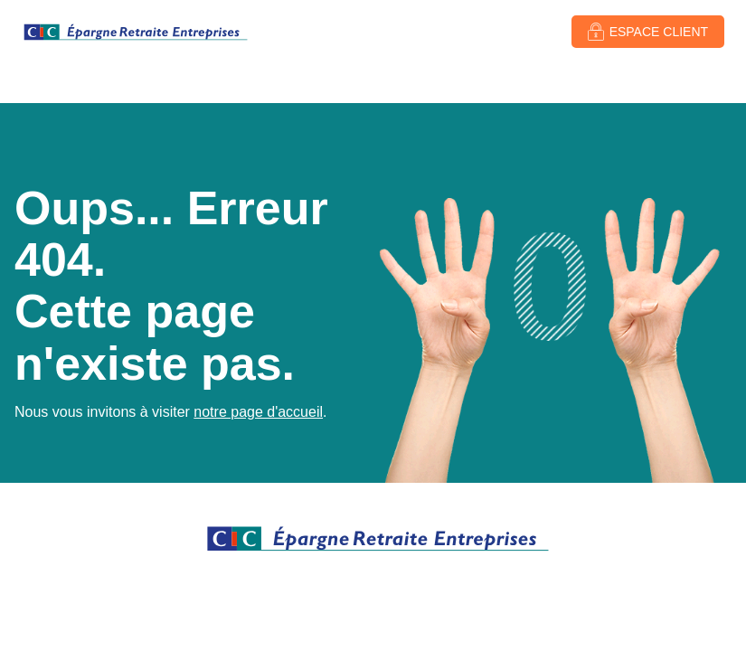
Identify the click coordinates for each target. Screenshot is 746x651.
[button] (647, 31)
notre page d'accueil (258, 412)
